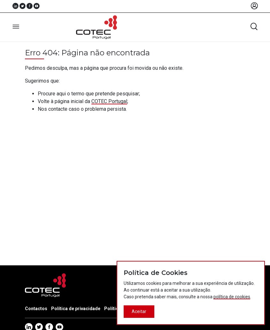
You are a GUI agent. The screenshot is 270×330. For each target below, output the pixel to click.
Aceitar (139, 311)
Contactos (36, 308)
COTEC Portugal (109, 101)
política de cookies (231, 296)
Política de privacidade (75, 308)
